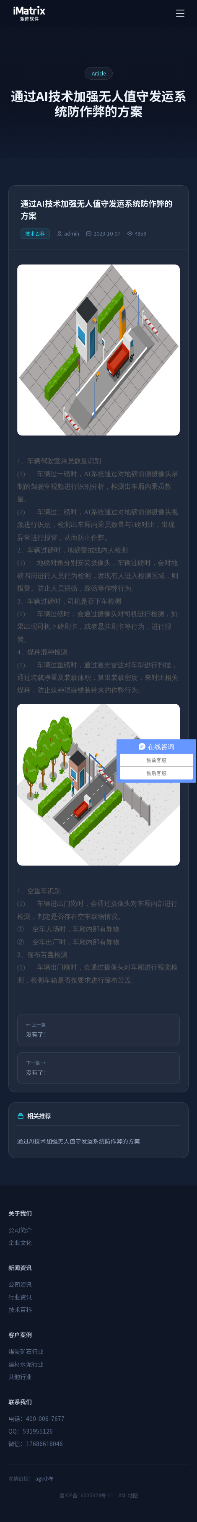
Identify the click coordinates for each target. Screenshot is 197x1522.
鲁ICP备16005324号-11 (87, 1495)
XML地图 (128, 1495)
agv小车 (44, 1478)
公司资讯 (20, 1284)
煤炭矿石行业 (26, 1351)
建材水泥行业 (26, 1364)
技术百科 (20, 1309)
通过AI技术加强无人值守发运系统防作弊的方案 (78, 1141)
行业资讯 (20, 1297)
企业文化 (20, 1242)
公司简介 (20, 1230)
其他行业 (20, 1376)
